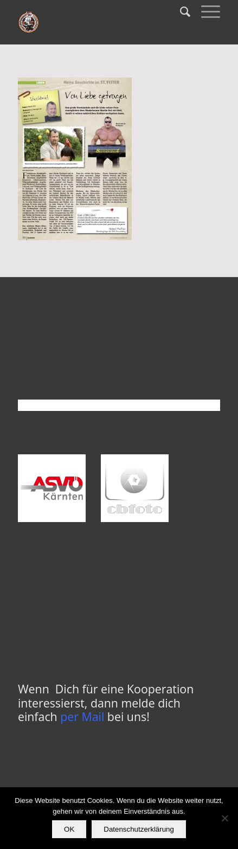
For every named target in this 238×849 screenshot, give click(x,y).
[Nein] (224, 818)
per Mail (82, 716)
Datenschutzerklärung (139, 829)
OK (69, 829)
